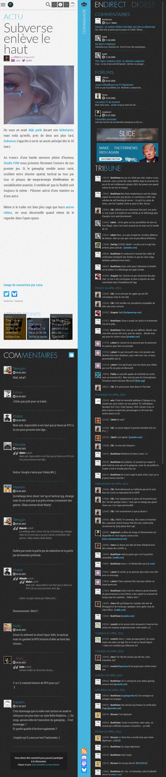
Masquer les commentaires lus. (71, 354)
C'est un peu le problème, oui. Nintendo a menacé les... (118, 87)
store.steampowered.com (114, 538)
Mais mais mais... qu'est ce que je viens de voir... (116, 104)
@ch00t (29, 60)
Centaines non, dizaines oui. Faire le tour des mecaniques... (121, 46)
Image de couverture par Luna (23, 285)
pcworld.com (121, 684)
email (18, 60)
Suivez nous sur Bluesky (84, 770)
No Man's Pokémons (105, 44)
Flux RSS (84, 751)
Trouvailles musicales (105, 119)
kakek (104, 36)
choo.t (17, 57)
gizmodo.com (114, 708)
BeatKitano (107, 19)
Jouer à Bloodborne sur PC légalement (114, 84)
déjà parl (34, 130)
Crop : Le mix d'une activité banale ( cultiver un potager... (120, 63)
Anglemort (106, 111)
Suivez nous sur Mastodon (84, 763)
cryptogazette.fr (129, 695)
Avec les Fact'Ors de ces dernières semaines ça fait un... (119, 122)
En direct (110, 4)
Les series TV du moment (107, 102)
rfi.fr (118, 740)
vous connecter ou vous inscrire (45, 764)
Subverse (10, 141)
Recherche (48, 4)
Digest (143, 4)
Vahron (105, 77)
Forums (104, 72)
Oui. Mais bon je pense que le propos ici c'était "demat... (119, 29)
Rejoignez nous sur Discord (84, 757)
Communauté (84, 370)
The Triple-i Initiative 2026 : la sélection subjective (119, 61)
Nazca (104, 94)
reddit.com (118, 557)
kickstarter (66, 130)
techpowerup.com (132, 312)
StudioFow (8, 301)
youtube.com (130, 247)
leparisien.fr (124, 666)
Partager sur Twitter (6, 294)
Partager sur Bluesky (14, 294)
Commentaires (112, 14)
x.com (151, 563)
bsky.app (140, 380)
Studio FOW (12, 163)
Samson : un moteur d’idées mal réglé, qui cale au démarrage (125, 26)
